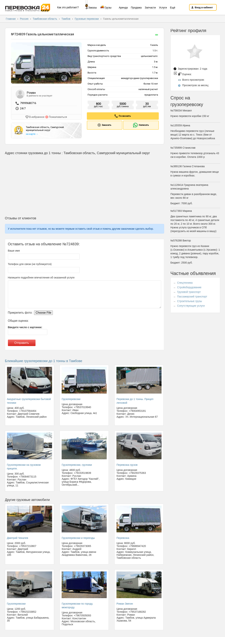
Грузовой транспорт (189, 291)
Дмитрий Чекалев (17, 537)
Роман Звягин (124, 602)
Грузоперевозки (71, 398)
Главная (11, 18)
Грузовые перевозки (87, 18)
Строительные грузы (189, 301)
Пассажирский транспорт (192, 296)
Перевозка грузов (126, 463)
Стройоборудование (189, 287)
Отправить (21, 342)
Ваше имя (14, 249)
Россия (24, 18)
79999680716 (28, 103)
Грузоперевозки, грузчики (77, 463)
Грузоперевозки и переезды (78, 537)
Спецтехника (185, 282)
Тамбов (66, 18)
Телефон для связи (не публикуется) (30, 263)
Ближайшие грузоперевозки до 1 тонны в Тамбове (43, 360)
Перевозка (122, 537)
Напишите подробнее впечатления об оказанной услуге (41, 276)
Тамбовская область (45, 18)
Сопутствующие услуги (191, 305)
